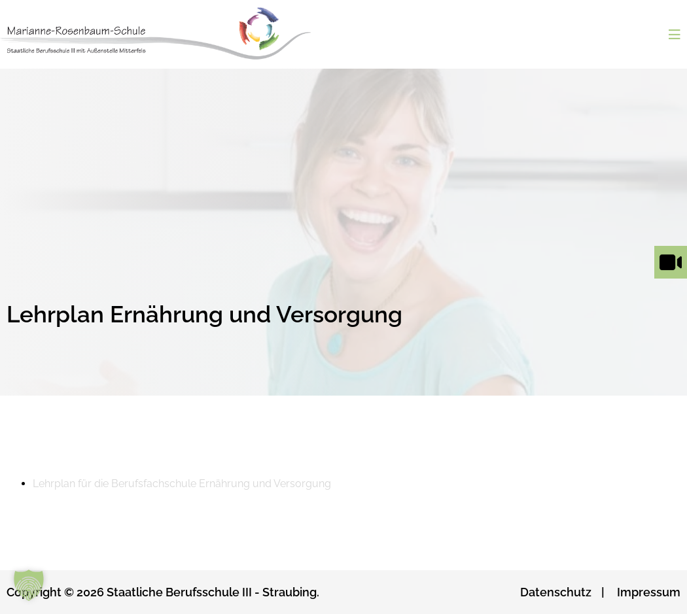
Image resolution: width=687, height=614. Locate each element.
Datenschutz (555, 592)
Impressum (648, 592)
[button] (29, 585)
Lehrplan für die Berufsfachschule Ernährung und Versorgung (182, 483)
